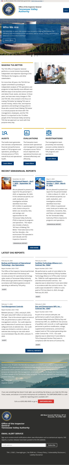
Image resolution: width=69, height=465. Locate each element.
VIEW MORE (34, 248)
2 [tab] (34, 56)
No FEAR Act (31, 452)
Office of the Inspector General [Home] (30, 7)
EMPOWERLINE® (46, 401)
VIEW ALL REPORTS (34, 351)
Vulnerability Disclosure (56, 452)
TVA (8, 452)
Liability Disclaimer (36, 455)
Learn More (9, 40)
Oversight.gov (21, 452)
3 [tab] (37, 56)
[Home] (8, 16)
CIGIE (13, 452)
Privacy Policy (42, 452)
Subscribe (51, 445)
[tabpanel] (34, 37)
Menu (66, 10)
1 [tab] (32, 56)
